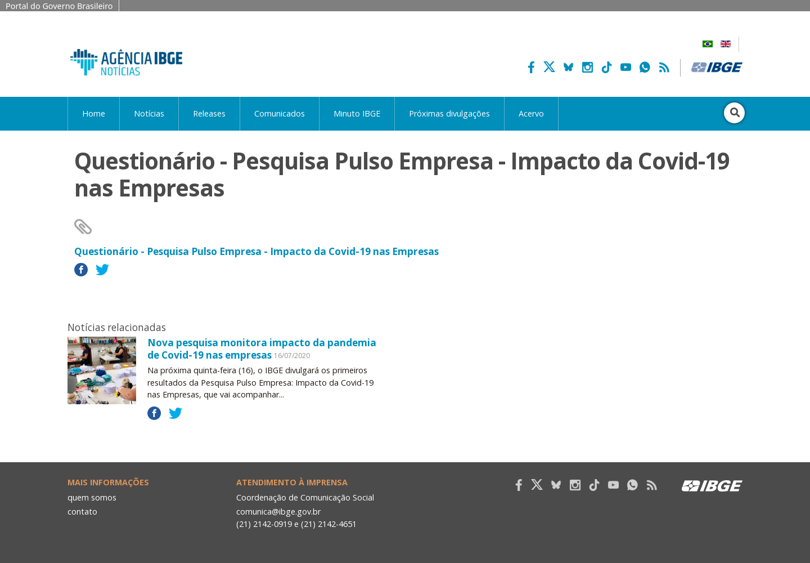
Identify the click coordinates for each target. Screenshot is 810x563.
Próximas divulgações (449, 113)
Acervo (531, 113)
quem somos (92, 497)
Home (93, 113)
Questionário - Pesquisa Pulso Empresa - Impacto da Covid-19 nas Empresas (256, 251)
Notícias (149, 113)
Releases (209, 113)
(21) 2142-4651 (329, 524)
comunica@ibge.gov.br (278, 511)
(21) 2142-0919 (264, 524)
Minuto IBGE (357, 113)
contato (82, 511)
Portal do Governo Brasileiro (59, 6)
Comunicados (279, 113)
